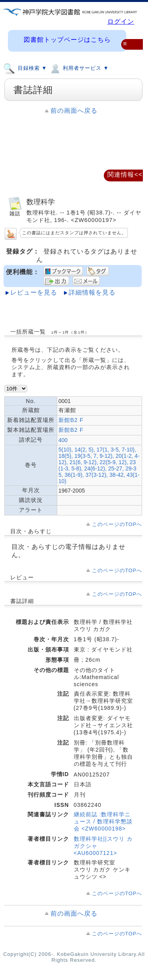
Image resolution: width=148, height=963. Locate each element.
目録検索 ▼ (25, 68)
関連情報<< (124, 174)
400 (62, 440)
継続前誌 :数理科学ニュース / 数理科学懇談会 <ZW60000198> (103, 821)
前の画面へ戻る (74, 110)
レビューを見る (33, 292)
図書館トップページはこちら (67, 39)
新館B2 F (71, 420)
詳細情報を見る (92, 292)
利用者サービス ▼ (79, 68)
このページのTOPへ (117, 524)
